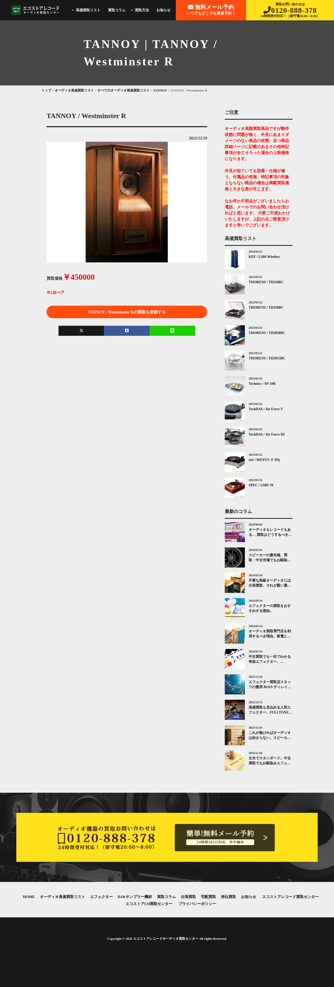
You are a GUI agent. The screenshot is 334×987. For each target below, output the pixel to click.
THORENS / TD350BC (266, 307)
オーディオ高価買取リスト (62, 897)
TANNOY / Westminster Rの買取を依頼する (126, 312)
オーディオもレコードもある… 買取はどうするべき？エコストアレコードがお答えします (270, 532)
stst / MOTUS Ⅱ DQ (264, 460)
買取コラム (117, 10)
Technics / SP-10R (262, 384)
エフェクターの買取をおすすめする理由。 (270, 608)
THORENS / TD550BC (266, 282)
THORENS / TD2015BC (267, 358)
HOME (29, 897)
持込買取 (228, 897)
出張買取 (188, 897)
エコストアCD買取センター (149, 904)
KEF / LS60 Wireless (264, 257)
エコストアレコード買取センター (290, 897)
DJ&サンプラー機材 (135, 897)
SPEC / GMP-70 (261, 485)
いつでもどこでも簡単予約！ (211, 9)
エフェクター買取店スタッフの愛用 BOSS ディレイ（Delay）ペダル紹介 (270, 684)
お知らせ (163, 10)
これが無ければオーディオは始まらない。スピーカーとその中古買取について (270, 735)
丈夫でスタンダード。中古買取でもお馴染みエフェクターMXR (270, 761)
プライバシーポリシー (197, 904)
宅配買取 (208, 897)
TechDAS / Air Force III (267, 434)
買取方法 (139, 10)
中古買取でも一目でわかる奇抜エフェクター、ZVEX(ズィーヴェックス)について (270, 659)
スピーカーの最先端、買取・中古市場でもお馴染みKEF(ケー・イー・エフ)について (270, 557)
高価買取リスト (85, 10)
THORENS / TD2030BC (267, 333)
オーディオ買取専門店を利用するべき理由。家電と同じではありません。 (270, 634)
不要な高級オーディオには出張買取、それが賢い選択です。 (270, 583)
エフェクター (101, 897)
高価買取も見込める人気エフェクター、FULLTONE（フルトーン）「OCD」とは (270, 710)
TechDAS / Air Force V (266, 409)
